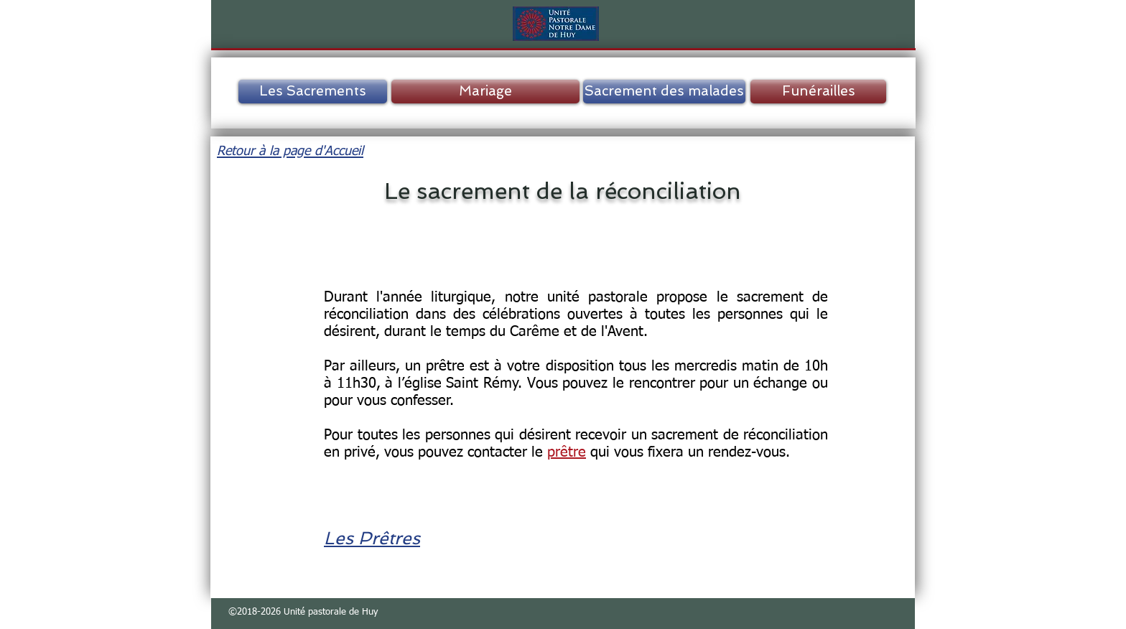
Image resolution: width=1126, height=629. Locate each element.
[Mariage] (485, 91)
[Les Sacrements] (312, 91)
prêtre (566, 452)
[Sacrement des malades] (664, 91)
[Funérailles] (818, 91)
